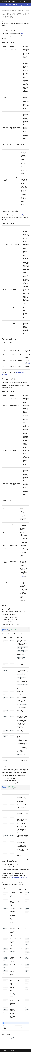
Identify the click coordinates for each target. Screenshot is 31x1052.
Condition (22, 599)
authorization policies (7, 384)
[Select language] (24, 4)
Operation (22, 576)
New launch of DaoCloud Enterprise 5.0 (14, 1)
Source (21, 556)
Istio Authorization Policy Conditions (19, 877)
